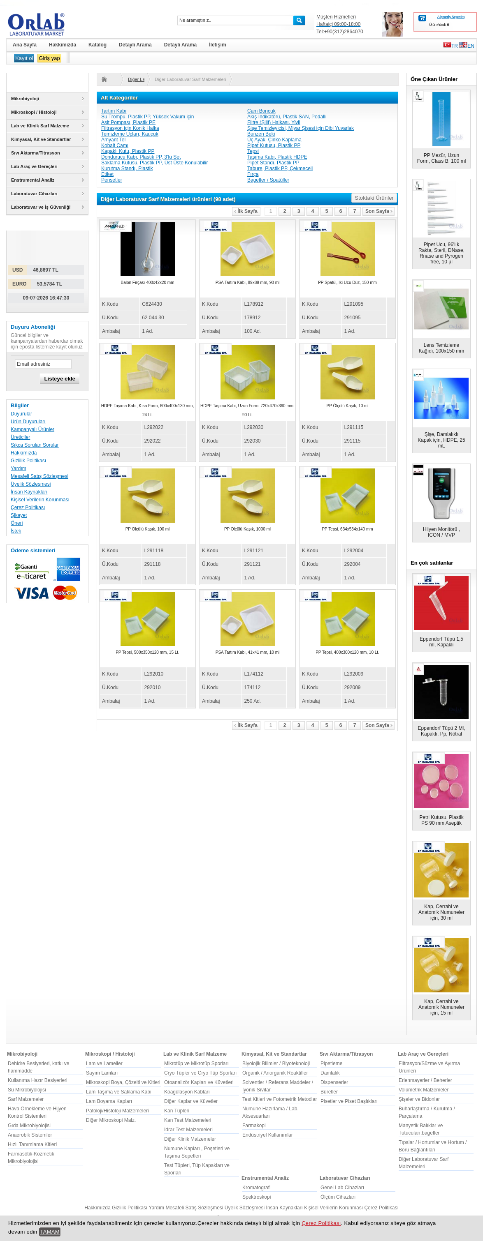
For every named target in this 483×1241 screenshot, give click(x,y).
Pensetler (111, 180)
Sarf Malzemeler (26, 1099)
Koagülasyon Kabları (187, 1092)
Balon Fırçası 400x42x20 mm (147, 282)
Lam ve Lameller (104, 1063)
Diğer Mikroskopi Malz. (111, 1120)
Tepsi (253, 151)
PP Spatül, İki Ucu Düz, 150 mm (347, 282)
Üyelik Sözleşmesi (31, 484)
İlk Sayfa (246, 211)
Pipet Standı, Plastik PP (273, 163)
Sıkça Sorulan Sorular (35, 445)
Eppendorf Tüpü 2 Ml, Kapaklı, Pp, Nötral (441, 731)
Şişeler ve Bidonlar (419, 1099)
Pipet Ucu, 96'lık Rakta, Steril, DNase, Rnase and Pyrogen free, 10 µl (441, 253)
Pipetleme (331, 1063)
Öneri (17, 523)
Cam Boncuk (261, 111)
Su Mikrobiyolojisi (27, 1090)
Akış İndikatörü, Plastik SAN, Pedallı (287, 117)
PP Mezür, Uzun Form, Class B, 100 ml (441, 158)
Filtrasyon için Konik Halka (130, 128)
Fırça (252, 174)
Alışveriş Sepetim (450, 17)
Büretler (329, 1092)
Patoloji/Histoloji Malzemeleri (117, 1111)
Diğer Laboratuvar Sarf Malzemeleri (136, 79)
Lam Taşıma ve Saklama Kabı (118, 1092)
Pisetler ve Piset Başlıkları (349, 1101)
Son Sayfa (378, 211)
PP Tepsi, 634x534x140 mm (347, 529)
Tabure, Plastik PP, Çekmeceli (280, 168)
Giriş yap (49, 58)
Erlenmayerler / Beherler (425, 1080)
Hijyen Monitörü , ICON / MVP (441, 532)
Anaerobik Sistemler (30, 1135)
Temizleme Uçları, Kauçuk (129, 134)
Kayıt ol (24, 58)
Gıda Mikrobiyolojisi (29, 1125)
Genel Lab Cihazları (342, 1187)
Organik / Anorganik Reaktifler (275, 1073)
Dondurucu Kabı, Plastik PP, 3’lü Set (141, 157)
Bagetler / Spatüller (268, 180)
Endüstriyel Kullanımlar (267, 1135)
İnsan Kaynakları (29, 492)
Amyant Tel (113, 140)
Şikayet (19, 515)
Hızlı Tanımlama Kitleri (32, 1144)
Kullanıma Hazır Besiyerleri (37, 1080)
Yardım (18, 468)
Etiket (107, 174)
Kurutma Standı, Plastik (127, 168)
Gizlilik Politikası (28, 461)
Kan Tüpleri (176, 1111)
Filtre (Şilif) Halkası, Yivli (273, 122)
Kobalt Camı (114, 145)
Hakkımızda (24, 453)
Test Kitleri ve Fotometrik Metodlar (279, 1099)
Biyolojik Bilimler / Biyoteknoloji (276, 1063)
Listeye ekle (59, 379)
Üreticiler (20, 437)
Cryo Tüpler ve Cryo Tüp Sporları (200, 1073)
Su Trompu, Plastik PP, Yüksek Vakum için (147, 117)
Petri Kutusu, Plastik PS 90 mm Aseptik (441, 820)
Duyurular (21, 414)
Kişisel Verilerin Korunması (40, 500)
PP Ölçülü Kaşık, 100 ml (147, 529)
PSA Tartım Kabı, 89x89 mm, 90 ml (247, 282)
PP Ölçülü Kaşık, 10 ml (347, 406)
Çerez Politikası (28, 507)
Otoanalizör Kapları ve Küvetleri (199, 1082)
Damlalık (330, 1073)
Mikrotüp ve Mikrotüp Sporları (196, 1063)
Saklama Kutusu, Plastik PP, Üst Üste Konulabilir (154, 163)
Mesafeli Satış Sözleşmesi (39, 476)
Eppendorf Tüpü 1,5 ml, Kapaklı (441, 642)
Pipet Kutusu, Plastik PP (273, 145)
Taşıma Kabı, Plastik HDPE (277, 157)
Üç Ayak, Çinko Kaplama (274, 140)
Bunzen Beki (261, 134)
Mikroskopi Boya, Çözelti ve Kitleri (123, 1082)
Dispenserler (334, 1082)
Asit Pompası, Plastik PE (128, 122)
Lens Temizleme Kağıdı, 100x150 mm (441, 348)
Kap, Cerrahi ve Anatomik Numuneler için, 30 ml (441, 912)
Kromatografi (256, 1187)
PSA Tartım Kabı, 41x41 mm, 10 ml (247, 652)
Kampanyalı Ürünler (32, 429)
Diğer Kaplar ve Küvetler (191, 1101)
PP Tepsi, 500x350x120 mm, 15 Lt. (147, 652)
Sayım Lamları (102, 1073)
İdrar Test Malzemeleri (188, 1130)
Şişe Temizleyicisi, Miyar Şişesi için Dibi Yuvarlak (300, 128)
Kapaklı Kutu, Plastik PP (127, 151)
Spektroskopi (256, 1197)
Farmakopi (254, 1125)
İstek (16, 531)
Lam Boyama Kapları (109, 1101)
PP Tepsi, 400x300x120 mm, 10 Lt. (347, 652)
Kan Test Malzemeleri (187, 1120)
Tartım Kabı (113, 111)
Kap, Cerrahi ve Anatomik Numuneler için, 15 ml (441, 1007)
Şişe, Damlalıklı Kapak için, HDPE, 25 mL (441, 440)
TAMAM (50, 1232)
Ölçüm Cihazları (337, 1197)
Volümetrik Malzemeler (423, 1090)
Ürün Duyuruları (28, 421)
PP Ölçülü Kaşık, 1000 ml (247, 529)
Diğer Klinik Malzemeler (190, 1139)
